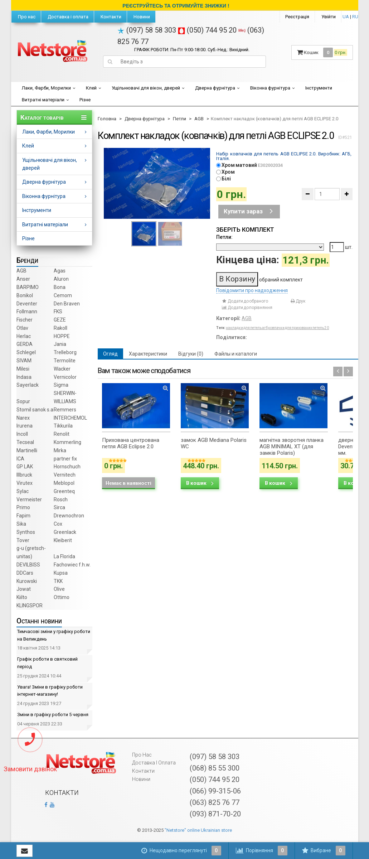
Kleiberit (63, 540)
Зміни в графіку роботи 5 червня (52, 714)
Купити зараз (248, 211)
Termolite (65, 360)
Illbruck (24, 475)
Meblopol (64, 483)
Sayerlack (27, 385)
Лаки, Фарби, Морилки (46, 88)
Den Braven (67, 304)
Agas (59, 271)
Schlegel (26, 352)
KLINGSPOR (29, 605)
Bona (59, 287)
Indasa (23, 377)
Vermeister (29, 499)
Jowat (23, 589)
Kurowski (26, 581)
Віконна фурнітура (270, 88)
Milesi (22, 369)
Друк (297, 301)
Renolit (61, 434)
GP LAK (24, 466)
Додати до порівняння (247, 307)
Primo (23, 507)
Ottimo (61, 597)
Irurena (24, 426)
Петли (179, 118)
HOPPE (62, 336)
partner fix (65, 459)
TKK (58, 581)
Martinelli (26, 450)
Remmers (65, 409)
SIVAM (23, 360)
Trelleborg (65, 352)
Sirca (59, 507)
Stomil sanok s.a (34, 409)
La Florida (64, 556)
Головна (107, 118)
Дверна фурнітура (215, 88)
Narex (23, 418)
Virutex (24, 483)
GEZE (60, 320)
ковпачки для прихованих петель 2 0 (298, 328)
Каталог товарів (42, 117)
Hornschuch (67, 466)
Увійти (328, 16)
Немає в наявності (128, 483)
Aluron (61, 279)
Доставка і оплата (67, 16)
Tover (22, 540)
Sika (21, 524)
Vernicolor (65, 377)
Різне (85, 99)
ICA (20, 459)
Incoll (22, 434)
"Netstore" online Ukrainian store (198, 830)
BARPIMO (27, 287)
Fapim (23, 515)
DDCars (24, 573)
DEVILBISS (28, 565)
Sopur (23, 401)
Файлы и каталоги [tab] (235, 354)
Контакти (110, 16)
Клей (91, 88)
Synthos (25, 532)
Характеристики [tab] (148, 354)
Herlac (23, 336)
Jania (60, 344)
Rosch (61, 499)
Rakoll (60, 328)
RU (355, 16)
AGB (21, 271)
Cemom (63, 295)
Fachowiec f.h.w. (72, 565)
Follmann (26, 311)
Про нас (26, 16)
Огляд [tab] (110, 354)
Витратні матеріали (43, 99)
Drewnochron (69, 515)
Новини (141, 16)
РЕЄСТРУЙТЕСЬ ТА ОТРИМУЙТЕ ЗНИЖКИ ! (175, 6)
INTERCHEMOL (70, 418)
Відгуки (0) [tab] (190, 354)
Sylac (22, 491)
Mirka (60, 450)
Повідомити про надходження (252, 290)
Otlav (22, 328)
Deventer (26, 304)
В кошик (200, 483)
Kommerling (67, 442)
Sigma (61, 385)
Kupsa (61, 573)
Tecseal (25, 442)
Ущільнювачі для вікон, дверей (146, 88)
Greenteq (64, 491)
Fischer (24, 320)
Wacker (62, 369)
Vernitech (65, 475)
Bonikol (24, 295)
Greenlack (65, 532)
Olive (59, 589)
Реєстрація (297, 16)
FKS (58, 311)
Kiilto (21, 597)
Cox (58, 524)
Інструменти (318, 88)
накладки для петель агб (247, 328)
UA (346, 16)
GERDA (24, 344)
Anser (23, 279)
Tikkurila (63, 426)
